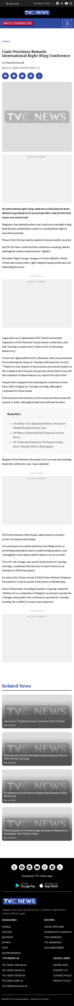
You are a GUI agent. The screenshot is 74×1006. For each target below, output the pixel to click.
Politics (7, 932)
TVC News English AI (14, 986)
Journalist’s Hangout (58, 932)
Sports (6, 942)
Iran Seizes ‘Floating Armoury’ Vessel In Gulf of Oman (34, 721)
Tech (5, 947)
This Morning (53, 937)
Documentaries (54, 947)
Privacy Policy (62, 980)
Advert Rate (14, 3)
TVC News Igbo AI (12, 980)
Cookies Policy (62, 975)
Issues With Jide (54, 926)
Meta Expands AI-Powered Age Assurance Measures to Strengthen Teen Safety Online (36, 832)
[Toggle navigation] (67, 23)
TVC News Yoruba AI (14, 965)
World (6, 41)
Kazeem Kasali (15, 62)
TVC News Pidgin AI (13, 975)
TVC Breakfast (53, 942)
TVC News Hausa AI (13, 970)
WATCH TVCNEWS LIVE (17, 23)
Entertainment (11, 953)
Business (7, 937)
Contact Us (60, 970)
